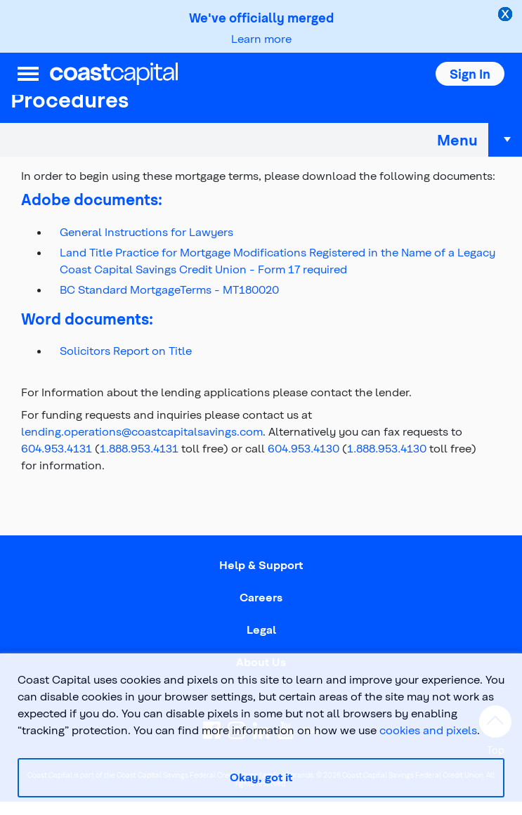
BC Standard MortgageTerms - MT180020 (169, 289)
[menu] (28, 74)
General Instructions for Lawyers (146, 231)
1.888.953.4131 (139, 448)
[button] (470, 74)
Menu (479, 140)
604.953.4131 (56, 448)
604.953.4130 (303, 448)
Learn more (261, 38)
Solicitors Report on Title (126, 350)
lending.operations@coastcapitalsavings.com (142, 431)
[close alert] (506, 15)
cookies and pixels (428, 729)
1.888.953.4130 (386, 448)
